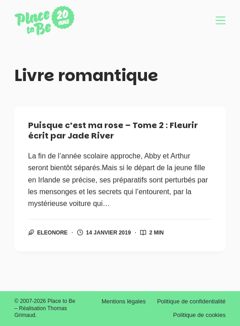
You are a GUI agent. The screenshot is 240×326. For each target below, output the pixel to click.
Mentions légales (124, 301)
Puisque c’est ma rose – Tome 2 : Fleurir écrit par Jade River (113, 131)
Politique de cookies (199, 315)
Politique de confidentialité (191, 301)
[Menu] (220, 20)
